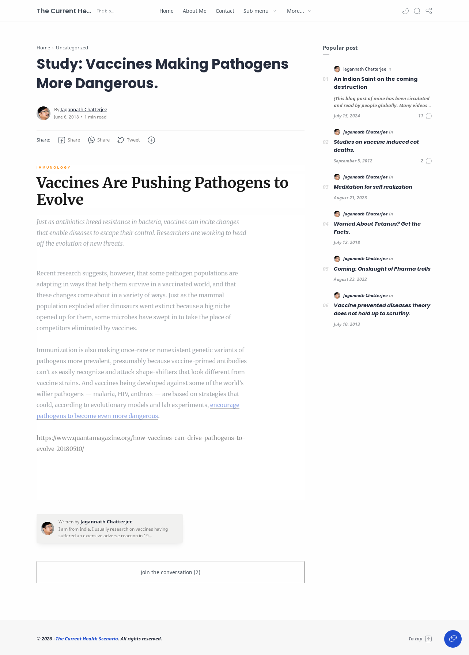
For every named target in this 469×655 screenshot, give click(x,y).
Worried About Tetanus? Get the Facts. (377, 228)
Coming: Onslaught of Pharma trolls (382, 268)
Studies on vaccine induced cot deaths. (376, 146)
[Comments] (425, 116)
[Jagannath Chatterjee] (84, 109)
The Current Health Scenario (66, 10)
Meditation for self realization (373, 187)
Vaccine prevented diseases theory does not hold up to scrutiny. (382, 309)
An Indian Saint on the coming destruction (375, 83)
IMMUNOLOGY (54, 167)
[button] (405, 11)
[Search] (417, 11)
